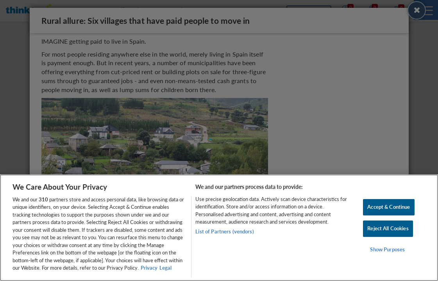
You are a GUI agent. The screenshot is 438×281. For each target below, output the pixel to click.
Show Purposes (387, 249)
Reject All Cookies (387, 228)
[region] (219, 227)
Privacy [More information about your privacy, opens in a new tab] (149, 268)
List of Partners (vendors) (224, 231)
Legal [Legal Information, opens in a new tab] (165, 268)
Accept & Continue (388, 207)
